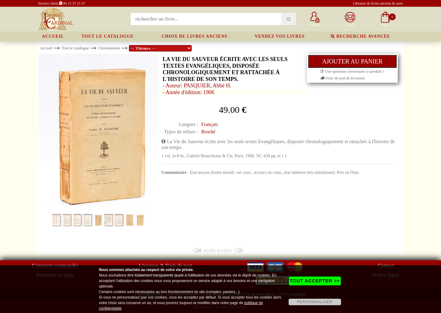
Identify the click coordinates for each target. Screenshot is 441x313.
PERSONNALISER (314, 302)
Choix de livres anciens (195, 36)
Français (209, 124)
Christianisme (109, 48)
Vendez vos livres (280, 36)
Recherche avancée (360, 36)
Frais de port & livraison (342, 78)
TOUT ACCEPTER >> (315, 280)
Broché (208, 131)
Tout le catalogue (107, 36)
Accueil (53, 36)
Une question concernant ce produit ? (352, 71)
